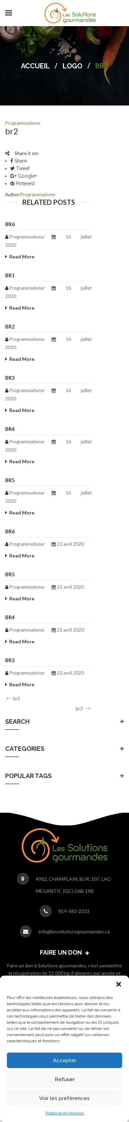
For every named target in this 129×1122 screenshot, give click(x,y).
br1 (10, 275)
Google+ (23, 176)
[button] (118, 984)
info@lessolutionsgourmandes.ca (74, 931)
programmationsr (23, 123)
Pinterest (22, 183)
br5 (10, 480)
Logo (72, 66)
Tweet (20, 168)
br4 (10, 429)
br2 (10, 326)
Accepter (64, 1060)
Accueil (35, 66)
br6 (10, 224)
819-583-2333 (73, 911)
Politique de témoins (64, 1113)
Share (18, 161)
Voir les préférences (64, 1098)
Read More (21, 256)
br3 (10, 378)
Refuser (65, 1079)
